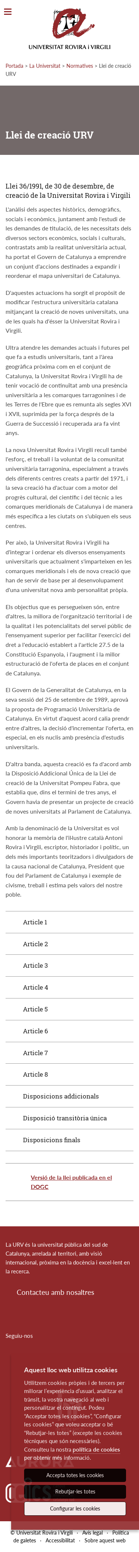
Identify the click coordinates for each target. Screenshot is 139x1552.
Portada (14, 66)
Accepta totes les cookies (75, 1475)
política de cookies (96, 1449)
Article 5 (35, 1009)
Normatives (79, 66)
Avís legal (92, 1532)
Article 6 (35, 1031)
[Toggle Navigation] (7, 12)
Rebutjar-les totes (75, 1491)
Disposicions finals (51, 1140)
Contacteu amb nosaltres (55, 1292)
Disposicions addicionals (61, 1096)
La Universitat (44, 66)
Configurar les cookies (75, 1508)
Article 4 (35, 987)
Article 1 (35, 922)
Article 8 (35, 1074)
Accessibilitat (60, 1540)
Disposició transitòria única (65, 1118)
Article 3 (35, 965)
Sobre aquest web (105, 1540)
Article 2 (35, 944)
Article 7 (35, 1052)
